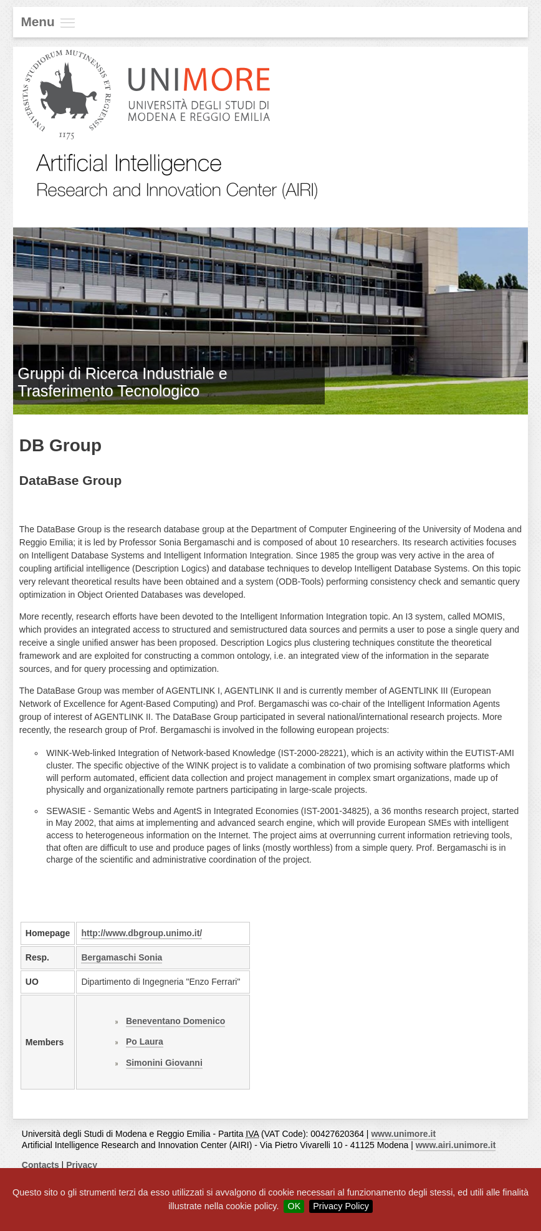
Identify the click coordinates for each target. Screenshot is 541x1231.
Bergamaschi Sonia (121, 957)
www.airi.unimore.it (456, 1145)
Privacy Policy (341, 1206)
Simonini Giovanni (164, 1063)
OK (293, 1206)
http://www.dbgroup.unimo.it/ (141, 933)
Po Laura (144, 1042)
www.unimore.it (403, 1134)
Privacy (81, 1165)
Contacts (40, 1165)
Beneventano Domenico (175, 1021)
